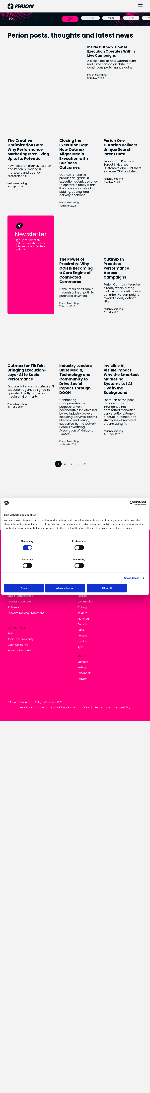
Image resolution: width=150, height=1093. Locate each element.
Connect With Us (75, 425)
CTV (131, 18)
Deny (27, 579)
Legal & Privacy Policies (63, 614)
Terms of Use (102, 614)
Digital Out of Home (90, 482)
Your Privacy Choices (32, 614)
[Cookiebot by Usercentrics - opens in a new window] (131, 512)
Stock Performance (20, 502)
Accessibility (123, 614)
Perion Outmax (87, 476)
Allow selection (75, 579)
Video (111, 18)
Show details (132, 569)
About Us (13, 465)
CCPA (85, 614)
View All (70, 19)
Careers (12, 482)
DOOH (90, 18)
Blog (10, 476)
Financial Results (18, 497)
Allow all (123, 579)
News (10, 471)
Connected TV (86, 465)
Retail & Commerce (90, 471)
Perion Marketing (17, 194)
